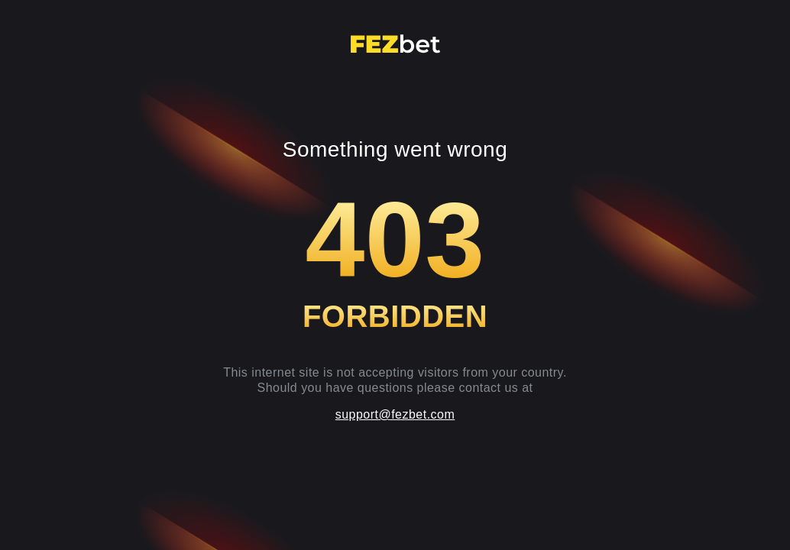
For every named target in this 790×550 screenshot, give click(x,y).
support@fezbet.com (395, 414)
